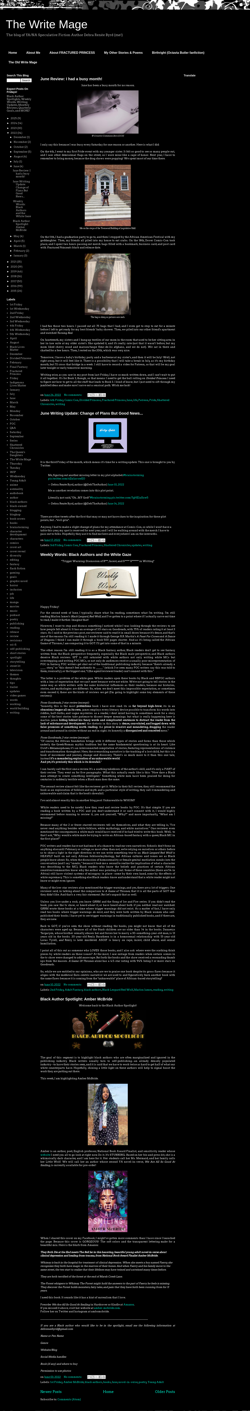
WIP (13, 472)
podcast (15, 615)
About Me (33, 52)
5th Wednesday (20, 334)
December (20, 137)
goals (13, 576)
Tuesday (15, 467)
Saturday (15, 432)
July (16, 161)
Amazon (128, 1304)
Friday (14, 378)
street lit (15, 666)
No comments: (73, 394)
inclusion (16, 589)
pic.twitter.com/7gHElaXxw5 (129, 497)
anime (14, 484)
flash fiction (17, 568)
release (14, 632)
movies (14, 606)
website (45, 1154)
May (17, 236)
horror (14, 585)
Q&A (13, 428)
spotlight (16, 657)
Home (12, 52)
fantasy (14, 564)
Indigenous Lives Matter (18, 384)
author (14, 497)
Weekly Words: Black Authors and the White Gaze (85, 554)
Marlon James (143, 989)
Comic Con (71, 400)
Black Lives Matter (17, 348)
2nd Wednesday (20, 317)
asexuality (16, 489)
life (135, 400)
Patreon (143, 400)
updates (137, 545)
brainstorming (19, 527)
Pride (152, 400)
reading (158, 989)
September (21, 151)
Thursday (16, 463)
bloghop (15, 514)
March (18, 246)
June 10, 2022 (116, 484)
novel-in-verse (128, 1382)
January (19, 255)
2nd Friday (57, 989)
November (21, 142)
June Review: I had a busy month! (71, 79)
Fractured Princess (114, 400)
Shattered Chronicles (117, 545)
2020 (14, 266)
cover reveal (18, 551)
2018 (14, 276)
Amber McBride (73, 1382)
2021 (14, 261)
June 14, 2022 (116, 503)
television (16, 670)
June (129, 400)
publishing (17, 623)
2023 (14, 128)
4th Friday (56, 400)
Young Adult (156, 1382)
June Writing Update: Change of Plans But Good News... (91, 413)
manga (14, 602)
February (20, 250)
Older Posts (165, 1392)
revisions (16, 640)
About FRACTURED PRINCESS (72, 52)
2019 (14, 271)
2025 (14, 118)
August (18, 156)
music (13, 610)
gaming (15, 572)
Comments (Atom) (69, 1399)
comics (14, 542)
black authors (92, 989)
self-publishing (20, 648)
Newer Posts (51, 1392)
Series (14, 440)
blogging (15, 510)
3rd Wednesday (20, 321)
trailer (14, 687)
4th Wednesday (20, 329)
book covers (17, 518)
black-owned (18, 506)
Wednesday (17, 476)
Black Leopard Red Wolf (117, 989)
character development (18, 533)
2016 (14, 286)
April (17, 241)
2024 (14, 123)
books (107, 1382)
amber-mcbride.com (107, 1308)
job (12, 593)
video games (18, 695)
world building (19, 708)
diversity (15, 555)
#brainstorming (133, 475)
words (14, 699)
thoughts (15, 678)
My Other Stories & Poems (123, 52)
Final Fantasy (19, 366)
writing (60, 404)
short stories (18, 653)
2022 (14, 132)
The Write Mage (47, 24)
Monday (15, 411)
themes (14, 674)
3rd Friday (56, 545)
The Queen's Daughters (17, 454)
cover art (15, 547)
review (14, 636)
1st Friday (56, 1382)
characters (16, 538)
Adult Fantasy (74, 989)
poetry (143, 1382)
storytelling (17, 661)
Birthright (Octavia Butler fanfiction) (178, 52)
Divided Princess (90, 400)
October (19, 146)
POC (13, 423)
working (15, 704)
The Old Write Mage (22, 62)
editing (14, 559)
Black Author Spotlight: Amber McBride (76, 999)
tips (12, 682)
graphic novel (19, 581)
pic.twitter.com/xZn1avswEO (66, 478)
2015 (14, 290)
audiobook (16, 493)
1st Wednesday (19, 308)
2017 (14, 281)
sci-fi (13, 644)
